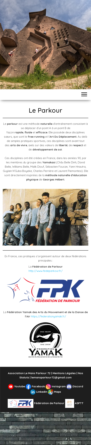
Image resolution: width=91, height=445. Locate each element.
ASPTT (74, 403)
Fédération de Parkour (36, 403)
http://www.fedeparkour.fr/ (46, 271)
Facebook (36, 386)
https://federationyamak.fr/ (48, 316)
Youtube (17, 386)
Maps (54, 391)
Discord (74, 386)
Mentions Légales (64, 373)
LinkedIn (39, 391)
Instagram (56, 386)
